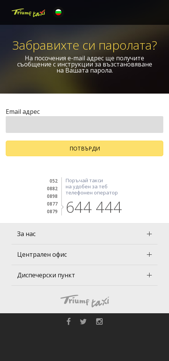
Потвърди (84, 148)
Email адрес (23, 111)
